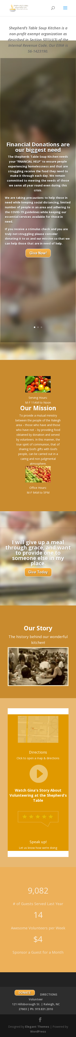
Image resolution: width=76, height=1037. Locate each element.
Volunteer (36, 999)
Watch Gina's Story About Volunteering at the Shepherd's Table (38, 795)
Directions (38, 752)
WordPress (38, 1031)
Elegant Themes (37, 1027)
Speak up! (38, 841)
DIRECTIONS (48, 994)
